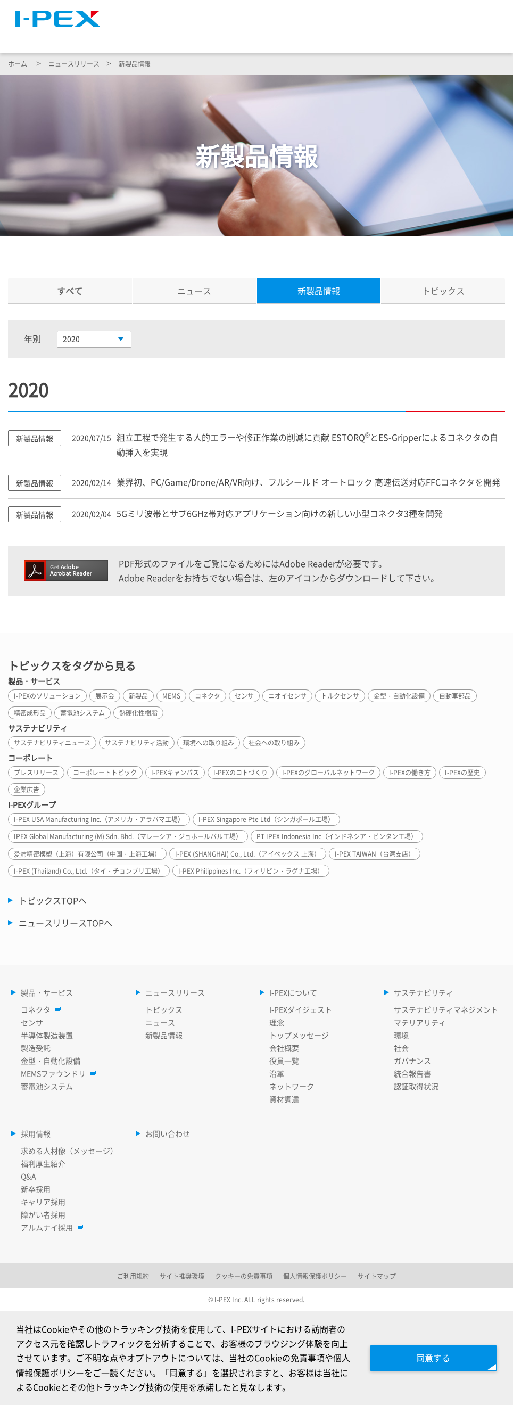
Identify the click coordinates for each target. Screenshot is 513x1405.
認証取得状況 (416, 1086)
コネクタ (38, 1009)
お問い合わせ (167, 1133)
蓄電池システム (47, 1086)
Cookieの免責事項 (289, 1357)
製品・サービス (142, 36)
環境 (401, 1035)
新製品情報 (135, 63)
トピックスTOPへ (53, 900)
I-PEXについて (314, 36)
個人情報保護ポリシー (315, 1275)
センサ (32, 1022)
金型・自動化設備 (50, 1060)
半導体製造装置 (47, 1035)
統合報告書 (412, 1073)
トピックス (443, 290)
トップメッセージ (299, 1035)
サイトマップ (307, 13)
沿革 (276, 1073)
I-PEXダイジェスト (300, 1009)
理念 (276, 1022)
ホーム (17, 63)
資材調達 (284, 1099)
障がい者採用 (43, 1214)
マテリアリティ (420, 1022)
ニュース (194, 290)
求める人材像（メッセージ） (69, 1150)
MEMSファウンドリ (56, 1073)
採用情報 (474, 36)
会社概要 (284, 1047)
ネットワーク (291, 1086)
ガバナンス (412, 1060)
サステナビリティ (398, 36)
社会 (401, 1047)
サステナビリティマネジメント (446, 1009)
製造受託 (36, 1047)
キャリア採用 (43, 1201)
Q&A (28, 1176)
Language (371, 13)
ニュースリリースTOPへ (65, 922)
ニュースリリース (229, 36)
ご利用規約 (133, 1275)
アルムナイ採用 (49, 1227)
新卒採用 (36, 1189)
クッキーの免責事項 (243, 1275)
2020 (71, 338)
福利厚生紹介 (43, 1163)
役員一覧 (284, 1060)
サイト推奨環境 (182, 1275)
